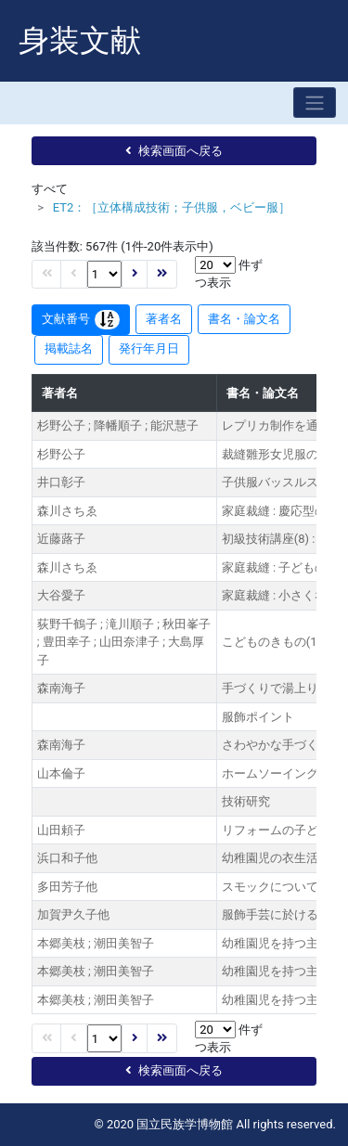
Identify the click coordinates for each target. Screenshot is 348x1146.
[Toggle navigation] (314, 102)
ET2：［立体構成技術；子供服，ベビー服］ (172, 207)
